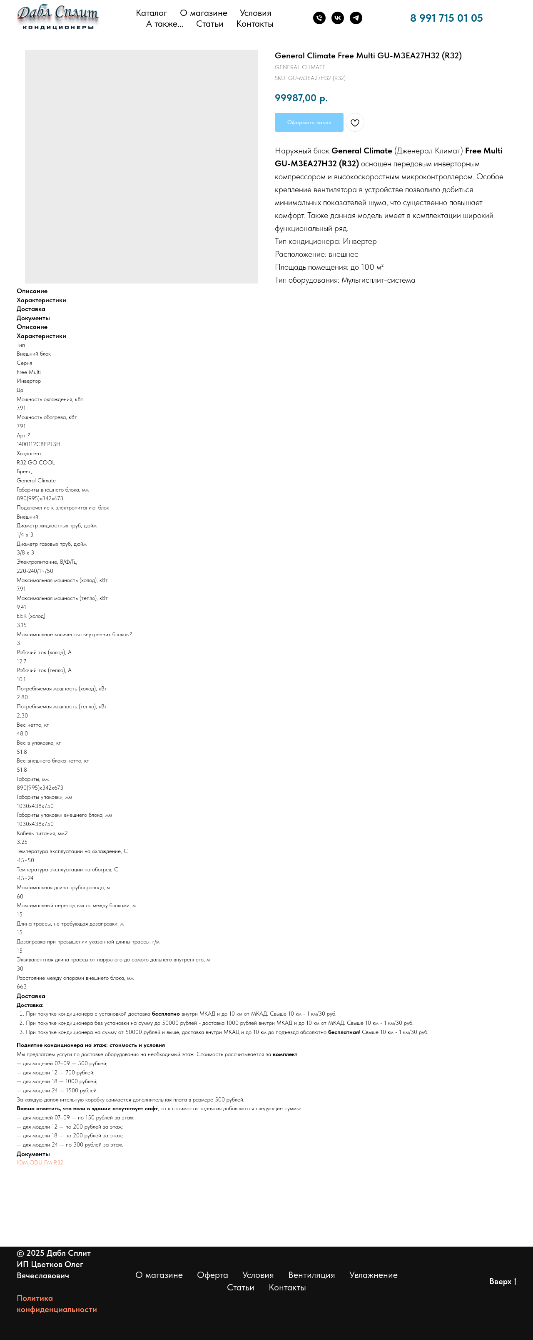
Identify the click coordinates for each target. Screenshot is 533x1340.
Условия (255, 12)
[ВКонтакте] (337, 18)
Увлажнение (373, 1274)
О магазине (203, 12)
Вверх (502, 1281)
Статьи (210, 23)
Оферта (212, 1274)
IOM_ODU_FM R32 (40, 1162)
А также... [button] (165, 23)
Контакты (255, 23)
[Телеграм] (356, 18)
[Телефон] (319, 18)
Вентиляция (311, 1274)
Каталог (151, 12)
